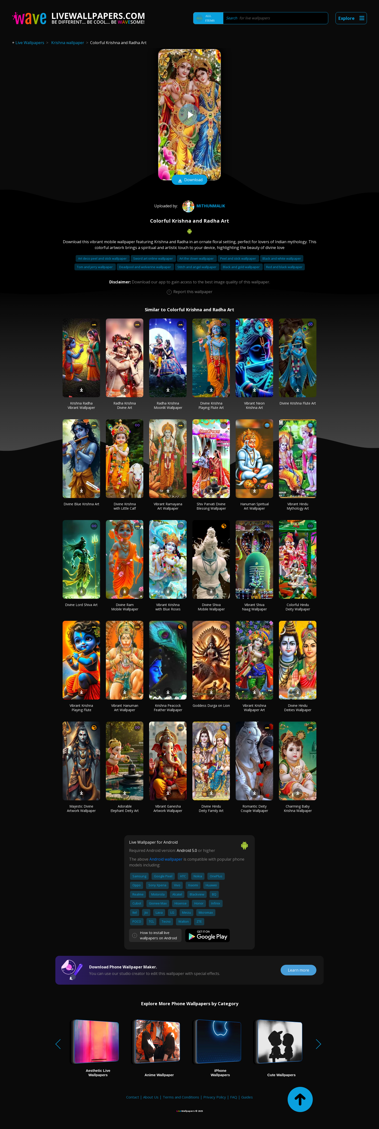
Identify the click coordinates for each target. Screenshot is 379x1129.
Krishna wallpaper (67, 42)
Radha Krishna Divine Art (124, 405)
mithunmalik (203, 206)
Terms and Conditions (181, 1097)
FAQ (233, 1097)
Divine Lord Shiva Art (81, 604)
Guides (247, 1097)
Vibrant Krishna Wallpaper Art (254, 707)
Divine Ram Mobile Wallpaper (124, 606)
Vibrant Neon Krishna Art (254, 405)
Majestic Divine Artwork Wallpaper (81, 808)
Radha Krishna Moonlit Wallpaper (168, 405)
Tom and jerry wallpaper (95, 267)
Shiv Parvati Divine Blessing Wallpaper (211, 506)
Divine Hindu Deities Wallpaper (297, 707)
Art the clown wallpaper (196, 258)
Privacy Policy (214, 1097)
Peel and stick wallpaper (238, 258)
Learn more (298, 970)
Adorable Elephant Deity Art (124, 808)
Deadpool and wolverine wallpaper (145, 267)
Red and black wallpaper (284, 267)
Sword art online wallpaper (153, 258)
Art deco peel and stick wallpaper (102, 258)
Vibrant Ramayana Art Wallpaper (168, 506)
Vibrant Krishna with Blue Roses (168, 606)
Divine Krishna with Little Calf (125, 506)
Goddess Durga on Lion (211, 705)
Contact (132, 1097)
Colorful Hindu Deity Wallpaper (297, 606)
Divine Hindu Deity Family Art (211, 808)
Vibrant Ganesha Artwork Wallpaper (167, 808)
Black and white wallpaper (281, 258)
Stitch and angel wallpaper (197, 267)
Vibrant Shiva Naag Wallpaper (254, 606)
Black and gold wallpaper (241, 267)
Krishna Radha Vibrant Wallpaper (81, 405)
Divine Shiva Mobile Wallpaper (211, 606)
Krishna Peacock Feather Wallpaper (168, 707)
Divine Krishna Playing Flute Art (211, 405)
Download (189, 180)
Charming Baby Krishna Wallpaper (298, 808)
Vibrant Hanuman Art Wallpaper (124, 707)
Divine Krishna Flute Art (297, 403)
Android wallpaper (165, 859)
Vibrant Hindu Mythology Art (298, 506)
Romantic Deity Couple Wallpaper (254, 808)
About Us (151, 1097)
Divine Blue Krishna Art (81, 504)
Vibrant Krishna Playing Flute (81, 707)
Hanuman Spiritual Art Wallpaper (254, 506)
